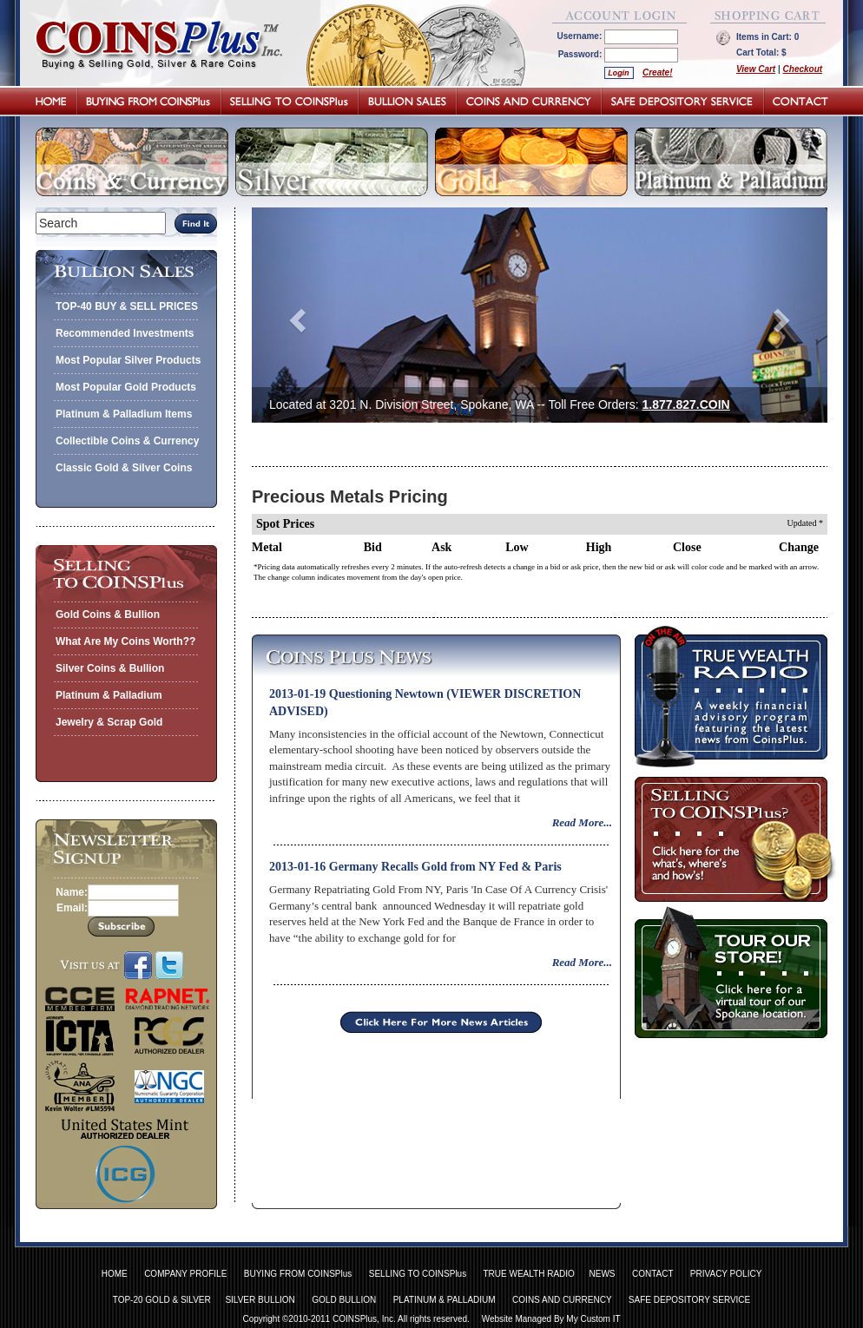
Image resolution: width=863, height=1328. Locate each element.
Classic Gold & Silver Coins (124, 468)
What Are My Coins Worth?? (125, 641)
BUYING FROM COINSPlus (298, 1274)
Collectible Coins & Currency (127, 441)
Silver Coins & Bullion (110, 668)
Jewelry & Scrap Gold (109, 722)
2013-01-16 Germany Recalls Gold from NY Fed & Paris (415, 866)
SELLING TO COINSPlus (417, 1274)
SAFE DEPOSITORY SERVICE (689, 1300)
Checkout (803, 69)
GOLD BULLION (344, 1300)
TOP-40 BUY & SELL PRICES (127, 306)
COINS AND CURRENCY (561, 1300)
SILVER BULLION (259, 1300)
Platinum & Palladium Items (124, 414)
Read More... (582, 822)
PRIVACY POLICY (725, 1274)
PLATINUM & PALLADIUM (444, 1300)
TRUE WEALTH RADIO (528, 1274)
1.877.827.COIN (686, 404)
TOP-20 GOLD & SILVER (162, 1300)
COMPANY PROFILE (185, 1274)
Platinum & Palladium (109, 695)
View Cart (755, 69)
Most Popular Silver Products (128, 360)
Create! (657, 72)
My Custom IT (593, 1319)
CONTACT (652, 1274)
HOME (115, 1274)
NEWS (603, 1274)
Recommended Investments (125, 333)
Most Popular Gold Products (126, 387)
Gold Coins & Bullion (108, 614)
